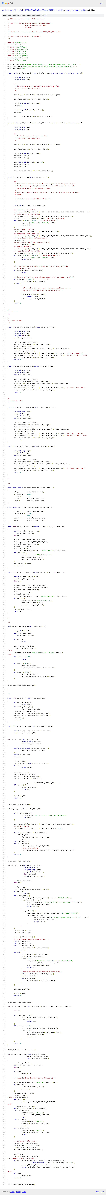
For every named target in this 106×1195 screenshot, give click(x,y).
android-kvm (8, 10)
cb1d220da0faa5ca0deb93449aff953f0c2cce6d (41, 10)
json (102, 1192)
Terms (24, 1192)
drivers (76, 10)
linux (17, 10)
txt (97, 1192)
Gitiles (12, 1192)
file (44, 15)
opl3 (83, 10)
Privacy (18, 1192)
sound (68, 10)
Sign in (102, 3)
